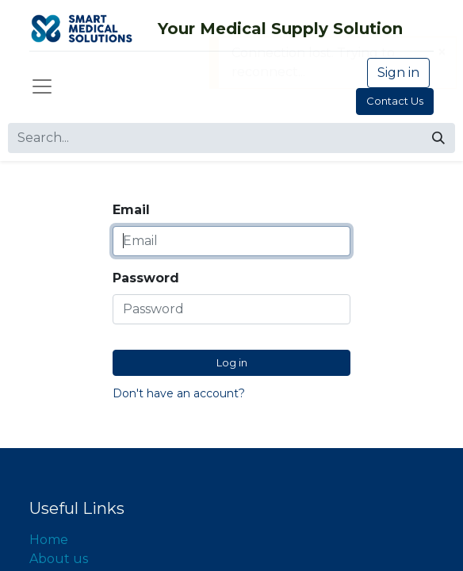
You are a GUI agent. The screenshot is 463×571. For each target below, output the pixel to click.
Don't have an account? (179, 393)
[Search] (438, 138)
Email (131, 209)
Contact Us (394, 100)
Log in (231, 362)
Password (146, 278)
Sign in (398, 72)
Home (48, 539)
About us (58, 558)
